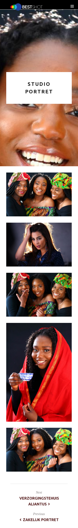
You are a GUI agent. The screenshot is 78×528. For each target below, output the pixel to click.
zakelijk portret (39, 520)
